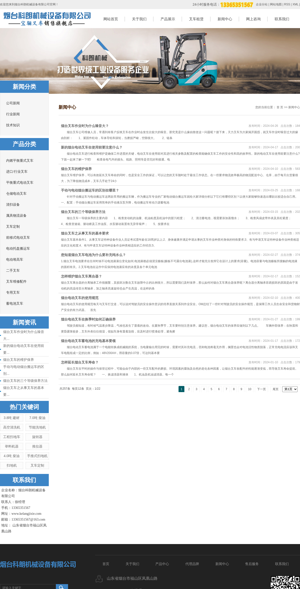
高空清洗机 (11, 427)
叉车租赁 (196, 19)
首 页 (280, 107)
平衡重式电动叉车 (19, 182)
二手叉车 (13, 270)
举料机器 (12, 446)
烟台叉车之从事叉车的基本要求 (85, 233)
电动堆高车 (14, 259)
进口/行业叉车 (17, 171)
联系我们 (282, 19)
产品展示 (167, 19)
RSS (287, 4)
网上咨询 (253, 19)
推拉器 (37, 446)
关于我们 (139, 19)
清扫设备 (13, 204)
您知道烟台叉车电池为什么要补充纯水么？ (93, 255)
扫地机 (12, 465)
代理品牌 (192, 564)
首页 (105, 564)
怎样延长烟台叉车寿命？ (80, 362)
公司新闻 (13, 103)
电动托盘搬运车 (18, 248)
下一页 (261, 389)
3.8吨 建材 (12, 418)
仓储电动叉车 (16, 193)
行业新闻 (13, 114)
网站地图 (276, 4)
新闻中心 (225, 19)
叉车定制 (13, 226)
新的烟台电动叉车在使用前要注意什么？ (91, 147)
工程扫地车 (11, 437)
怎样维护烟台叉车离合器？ (81, 276)
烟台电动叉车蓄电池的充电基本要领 (88, 341)
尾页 (276, 389)
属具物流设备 (16, 215)
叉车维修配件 (16, 281)
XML (295, 4)
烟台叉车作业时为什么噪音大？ (85, 126)
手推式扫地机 (37, 456)
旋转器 (37, 437)
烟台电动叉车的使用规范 (80, 298)
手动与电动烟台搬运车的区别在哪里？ (90, 190)
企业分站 (262, 4)
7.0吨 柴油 (37, 418)
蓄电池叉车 (14, 303)
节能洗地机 (37, 427)
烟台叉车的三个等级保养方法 (25, 381)
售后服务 (252, 564)
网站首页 (110, 19)
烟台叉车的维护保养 (18, 360)
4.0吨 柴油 (12, 456)
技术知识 (13, 125)
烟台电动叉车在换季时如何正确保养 (88, 319)
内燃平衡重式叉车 (19, 160)
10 (249, 389)
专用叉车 (13, 292)
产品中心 (162, 564)
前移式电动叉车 (18, 237)
